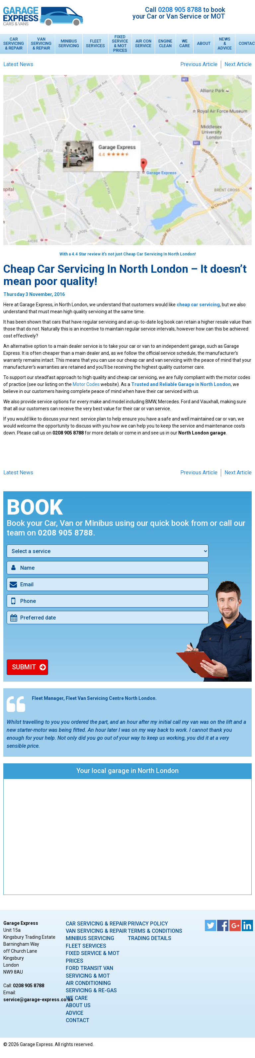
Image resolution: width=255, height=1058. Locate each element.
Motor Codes (86, 384)
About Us (78, 1005)
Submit (24, 667)
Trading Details (149, 938)
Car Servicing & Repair (13, 43)
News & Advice (224, 43)
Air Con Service (143, 43)
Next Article (238, 64)
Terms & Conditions (155, 931)
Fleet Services (95, 43)
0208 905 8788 (180, 10)
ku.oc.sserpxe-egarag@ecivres (38, 999)
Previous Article (198, 64)
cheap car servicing (198, 304)
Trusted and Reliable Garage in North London (181, 384)
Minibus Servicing (68, 43)
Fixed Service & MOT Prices (120, 44)
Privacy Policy (148, 923)
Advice (74, 1013)
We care (77, 998)
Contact (77, 1020)
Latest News (18, 64)
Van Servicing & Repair (41, 43)
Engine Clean (165, 43)
